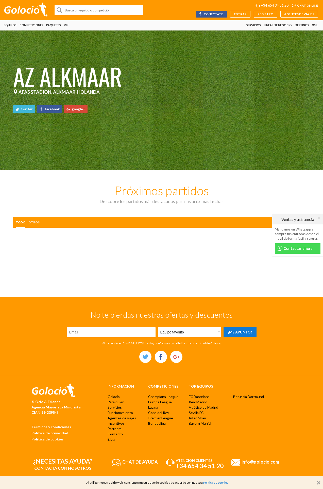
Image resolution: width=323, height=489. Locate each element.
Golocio (114, 396)
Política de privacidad (191, 343)
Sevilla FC (196, 412)
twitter (24, 109)
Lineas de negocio (278, 25)
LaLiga (153, 407)
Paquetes (53, 25)
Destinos (302, 25)
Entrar (240, 14)
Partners (115, 428)
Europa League (160, 402)
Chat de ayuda (140, 461)
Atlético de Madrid (203, 407)
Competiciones (31, 25)
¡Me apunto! (240, 332)
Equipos (10, 25)
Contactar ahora (295, 248)
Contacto (115, 434)
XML (315, 25)
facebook (50, 109)
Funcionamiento (120, 412)
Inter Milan (197, 418)
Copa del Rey (158, 412)
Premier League (160, 418)
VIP (66, 25)
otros (34, 222)
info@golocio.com (260, 461)
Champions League (163, 396)
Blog (111, 439)
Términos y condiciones (51, 427)
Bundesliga (157, 423)
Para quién (116, 402)
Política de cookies (47, 439)
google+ (75, 109)
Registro (265, 14)
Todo (20, 222)
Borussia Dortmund (248, 396)
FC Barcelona (199, 396)
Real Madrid (198, 402)
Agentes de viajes (299, 14)
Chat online (307, 5)
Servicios (253, 25)
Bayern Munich (200, 423)
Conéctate (210, 14)
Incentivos (116, 423)
